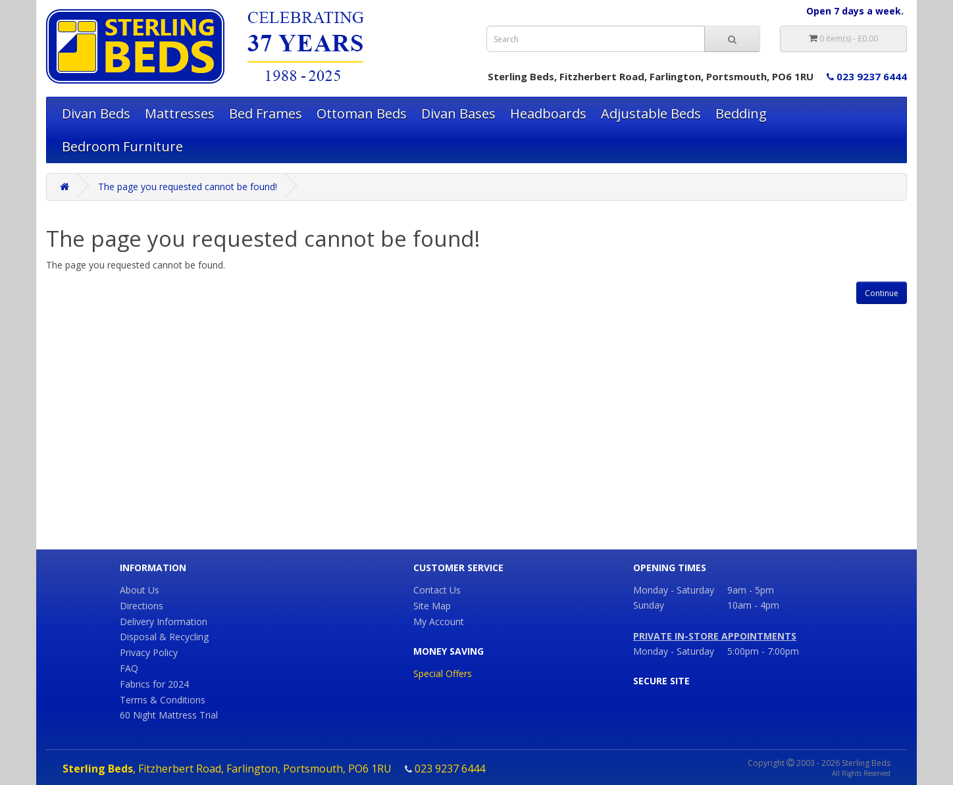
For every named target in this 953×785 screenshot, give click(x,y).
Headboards (548, 113)
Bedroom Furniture (122, 146)
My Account (438, 621)
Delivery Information (163, 621)
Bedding (741, 113)
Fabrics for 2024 (154, 684)
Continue (881, 293)
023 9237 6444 (867, 76)
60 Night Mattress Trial (169, 715)
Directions (141, 605)
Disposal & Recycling (164, 636)
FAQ (129, 668)
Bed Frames (265, 113)
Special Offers (442, 673)
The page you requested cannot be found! (187, 186)
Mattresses (180, 113)
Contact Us (437, 590)
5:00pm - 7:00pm (763, 651)
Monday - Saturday (673, 651)
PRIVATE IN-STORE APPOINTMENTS (714, 636)
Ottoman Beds (362, 113)
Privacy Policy (149, 652)
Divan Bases (458, 113)
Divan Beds (96, 113)
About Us (139, 590)
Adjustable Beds (651, 113)
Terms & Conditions (162, 700)
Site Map (432, 605)
